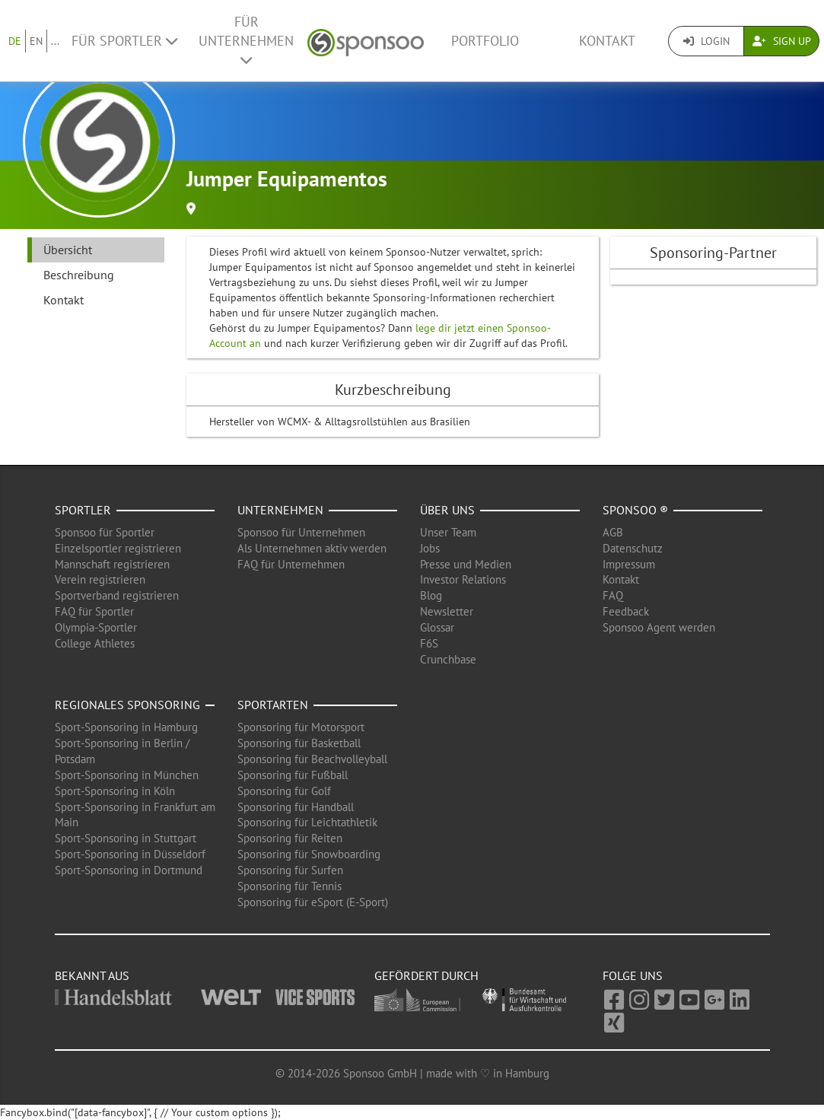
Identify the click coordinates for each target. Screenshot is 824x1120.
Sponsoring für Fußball (292, 775)
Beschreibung (78, 274)
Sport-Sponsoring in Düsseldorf (130, 854)
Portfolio (485, 40)
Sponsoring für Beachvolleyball (312, 759)
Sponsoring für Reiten (289, 838)
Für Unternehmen (246, 40)
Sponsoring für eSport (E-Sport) (312, 902)
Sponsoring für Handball (295, 807)
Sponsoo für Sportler (104, 532)
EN (36, 41)
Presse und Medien (465, 564)
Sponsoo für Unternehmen (301, 532)
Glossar (437, 627)
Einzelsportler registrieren (118, 548)
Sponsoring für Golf (284, 791)
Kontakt (607, 40)
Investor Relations (463, 579)
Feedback (626, 611)
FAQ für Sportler (94, 611)
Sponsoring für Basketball (299, 743)
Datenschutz (633, 548)
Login (706, 41)
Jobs (430, 548)
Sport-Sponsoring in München (127, 775)
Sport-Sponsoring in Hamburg (126, 727)
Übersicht (67, 249)
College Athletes (95, 643)
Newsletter (446, 611)
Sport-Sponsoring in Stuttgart (125, 838)
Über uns (447, 509)
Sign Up (781, 41)
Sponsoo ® (635, 509)
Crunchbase (448, 659)
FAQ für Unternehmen (291, 564)
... (55, 41)
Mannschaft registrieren (112, 564)
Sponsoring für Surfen (290, 870)
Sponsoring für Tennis (289, 886)
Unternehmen (280, 509)
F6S (429, 643)
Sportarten (272, 704)
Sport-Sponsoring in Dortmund (128, 870)
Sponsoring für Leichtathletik (307, 822)
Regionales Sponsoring (127, 704)
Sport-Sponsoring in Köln (115, 791)
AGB (613, 532)
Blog (431, 595)
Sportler (83, 509)
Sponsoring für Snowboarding (308, 854)
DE (14, 41)
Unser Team (448, 532)
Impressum (629, 564)
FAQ (613, 595)
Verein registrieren (100, 579)
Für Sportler (124, 40)
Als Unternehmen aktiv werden (312, 548)
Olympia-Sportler (96, 627)
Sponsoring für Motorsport (300, 727)
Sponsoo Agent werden (659, 627)
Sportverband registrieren (117, 595)
